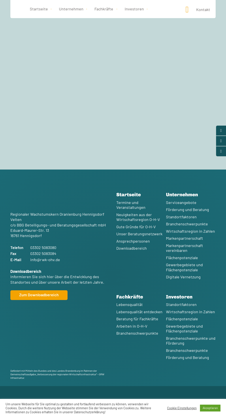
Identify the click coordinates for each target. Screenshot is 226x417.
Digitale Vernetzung (183, 276)
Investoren (134, 8)
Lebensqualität (129, 304)
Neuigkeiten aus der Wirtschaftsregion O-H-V (138, 217)
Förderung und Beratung (187, 209)
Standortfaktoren (181, 216)
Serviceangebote (181, 202)
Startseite (39, 8)
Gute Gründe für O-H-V (136, 226)
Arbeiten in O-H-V (131, 326)
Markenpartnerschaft (184, 238)
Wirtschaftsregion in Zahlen (190, 231)
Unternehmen (71, 8)
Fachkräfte (103, 8)
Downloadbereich (131, 248)
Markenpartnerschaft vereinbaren (184, 248)
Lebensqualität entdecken (139, 311)
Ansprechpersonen (133, 241)
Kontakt (203, 9)
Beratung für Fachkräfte (137, 318)
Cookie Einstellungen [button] (182, 408)
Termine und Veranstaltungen (130, 205)
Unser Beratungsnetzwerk (139, 233)
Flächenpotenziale (182, 257)
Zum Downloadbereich (39, 294)
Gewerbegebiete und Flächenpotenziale (184, 267)
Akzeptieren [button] (210, 408)
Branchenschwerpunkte (187, 223)
